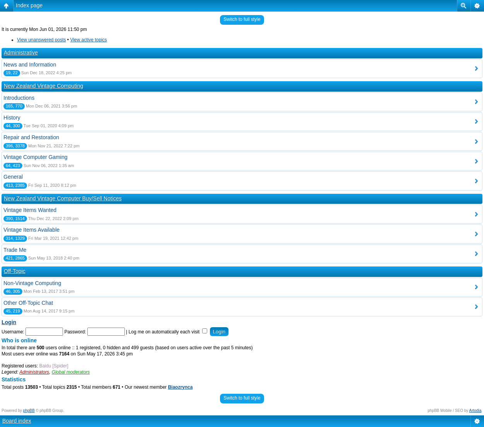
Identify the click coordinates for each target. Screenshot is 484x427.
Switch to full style (241, 19)
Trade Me (14, 250)
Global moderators (71, 372)
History (11, 117)
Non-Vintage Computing (32, 283)
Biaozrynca (180, 387)
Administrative (21, 53)
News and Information (29, 64)
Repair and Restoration (31, 137)
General (13, 177)
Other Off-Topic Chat (28, 303)
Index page (29, 5)
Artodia (475, 410)
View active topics (88, 40)
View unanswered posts (41, 40)
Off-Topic (15, 271)
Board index (16, 421)
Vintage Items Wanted (29, 210)
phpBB (29, 410)
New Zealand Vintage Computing (43, 86)
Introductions (18, 98)
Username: (13, 332)
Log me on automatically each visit (168, 332)
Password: (75, 332)
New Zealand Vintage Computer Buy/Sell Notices (63, 198)
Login (9, 322)
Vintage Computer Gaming (35, 157)
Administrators (34, 372)
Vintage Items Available (31, 230)
